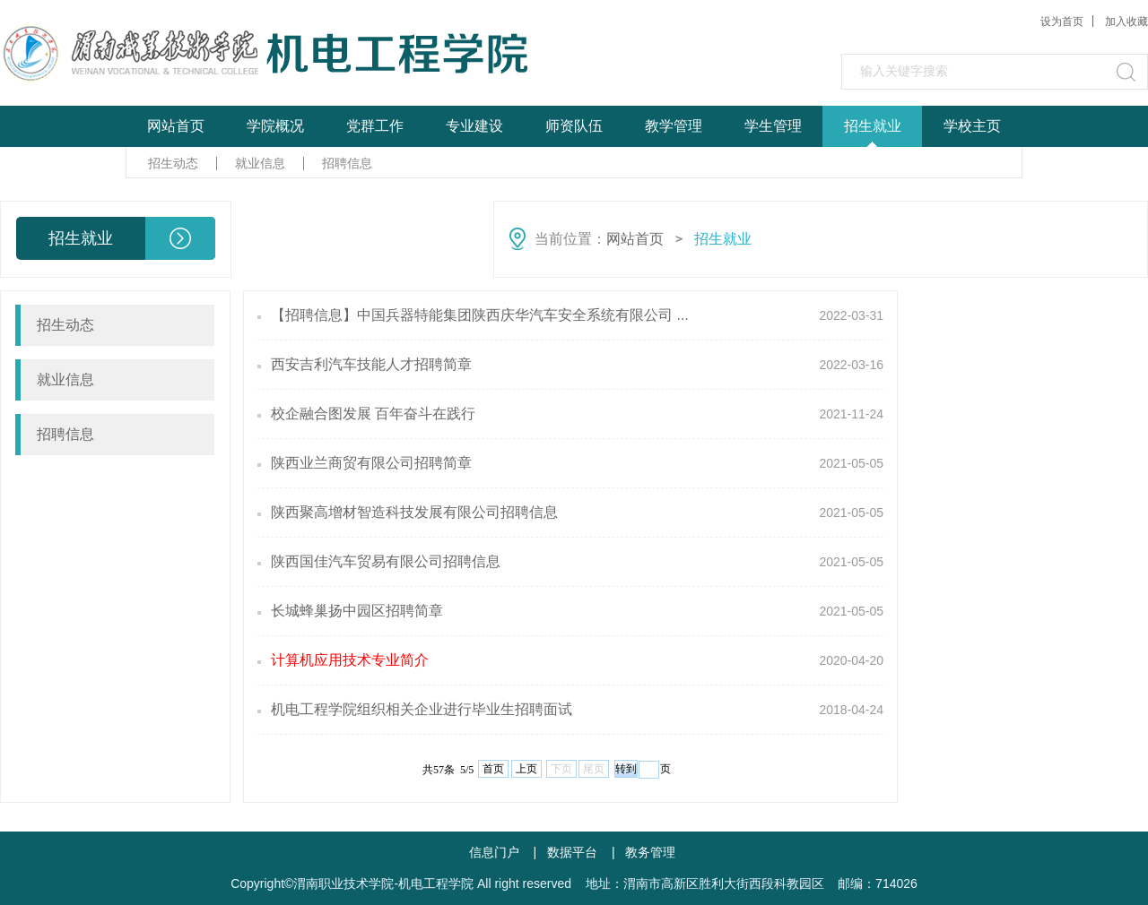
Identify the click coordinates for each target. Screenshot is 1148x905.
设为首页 (1061, 21)
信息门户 (494, 852)
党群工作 (375, 126)
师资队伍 (574, 126)
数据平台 (572, 852)
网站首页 (175, 126)
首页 (493, 769)
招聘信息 (347, 163)
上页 (526, 769)
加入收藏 (1126, 21)
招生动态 (173, 163)
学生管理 (773, 126)
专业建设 (474, 126)
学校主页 (972, 126)
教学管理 (673, 126)
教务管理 (650, 852)
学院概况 (275, 126)
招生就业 (872, 126)
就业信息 (260, 163)
